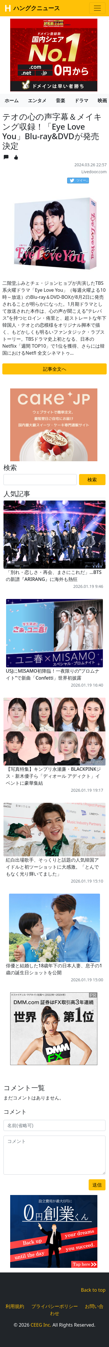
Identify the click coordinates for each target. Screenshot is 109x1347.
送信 (97, 1185)
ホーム (12, 100)
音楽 (60, 100)
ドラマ (81, 100)
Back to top (93, 1290)
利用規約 (15, 1306)
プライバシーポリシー (54, 1306)
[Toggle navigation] (97, 8)
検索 (92, 479)
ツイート (79, 180)
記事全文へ (54, 369)
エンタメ (37, 100)
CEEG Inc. (41, 1325)
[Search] (40, 479)
